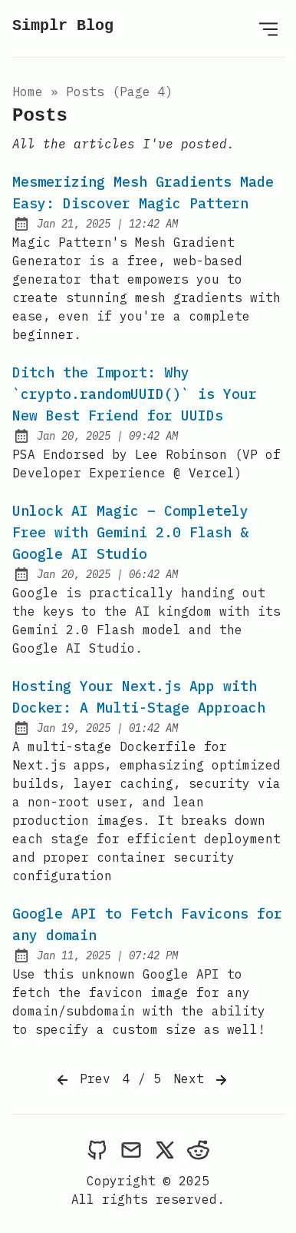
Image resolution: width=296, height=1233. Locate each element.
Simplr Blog (62, 25)
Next (201, 1080)
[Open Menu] (268, 28)
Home (27, 91)
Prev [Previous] (82, 1080)
